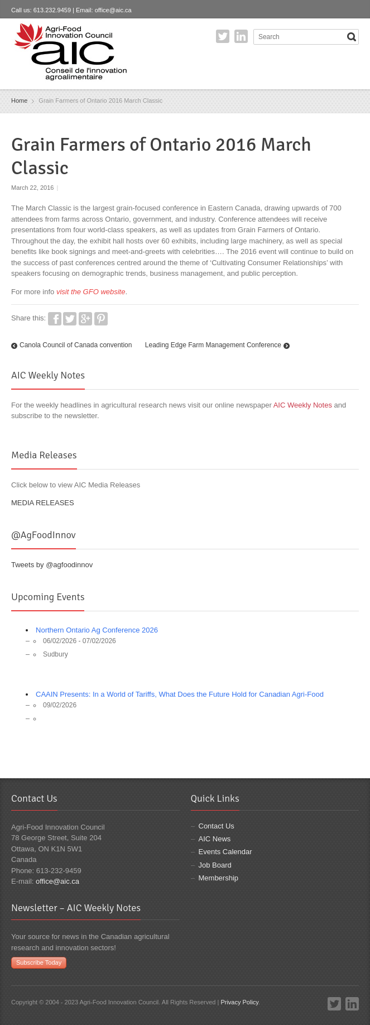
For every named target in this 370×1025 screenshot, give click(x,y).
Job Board (215, 865)
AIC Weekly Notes (302, 405)
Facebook (54, 318)
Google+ (85, 318)
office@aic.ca (113, 10)
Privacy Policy (239, 1002)
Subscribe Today (38, 962)
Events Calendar (225, 851)
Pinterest (101, 318)
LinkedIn (241, 36)
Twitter (222, 36)
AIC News (215, 839)
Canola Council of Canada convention (76, 345)
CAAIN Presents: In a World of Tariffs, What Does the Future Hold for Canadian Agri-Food (180, 694)
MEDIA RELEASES (42, 503)
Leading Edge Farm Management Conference (213, 345)
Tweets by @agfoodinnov (52, 565)
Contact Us (216, 826)
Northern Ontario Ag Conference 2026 (97, 630)
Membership (219, 878)
